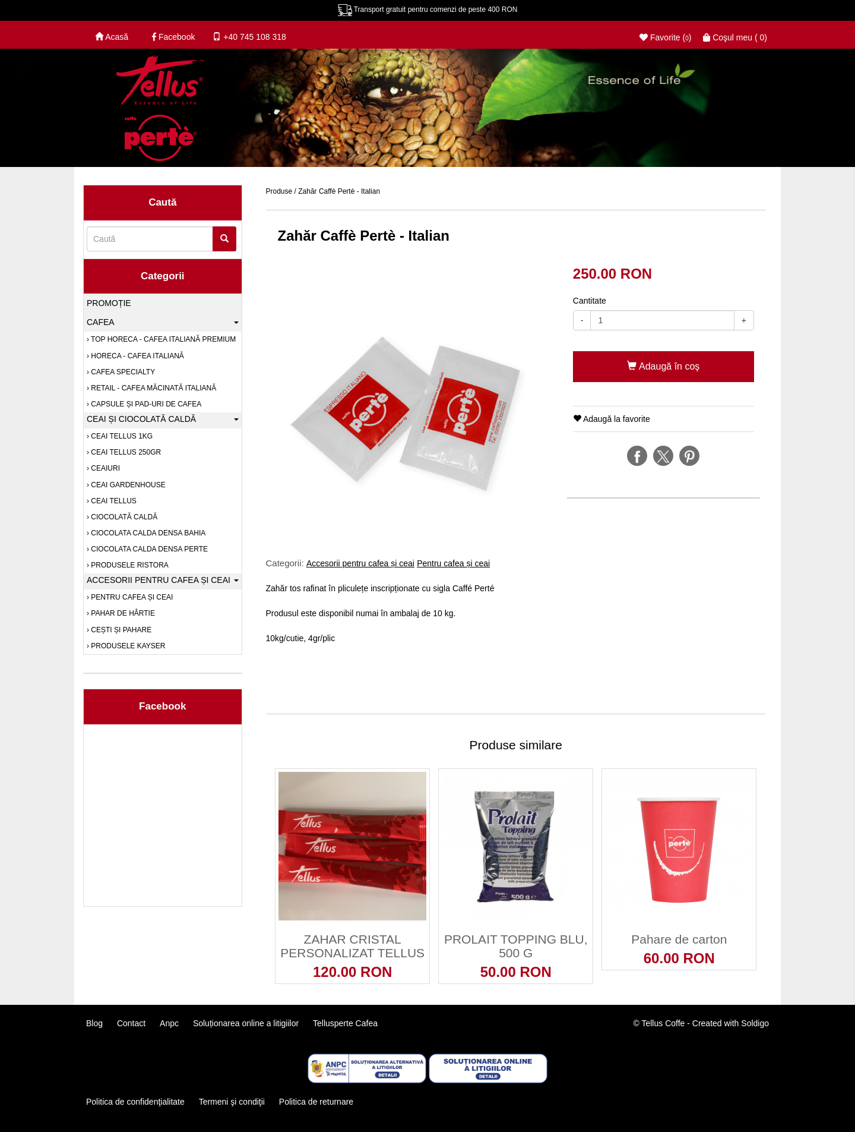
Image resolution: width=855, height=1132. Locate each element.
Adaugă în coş (663, 366)
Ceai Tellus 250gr (125, 452)
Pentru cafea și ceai (453, 563)
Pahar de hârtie (122, 613)
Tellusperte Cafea (345, 1023)
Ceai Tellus (113, 501)
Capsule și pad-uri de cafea (145, 404)
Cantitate (589, 300)
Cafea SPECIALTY (122, 372)
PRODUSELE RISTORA (129, 565)
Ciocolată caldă (123, 517)
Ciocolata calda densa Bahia (147, 533)
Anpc (169, 1023)
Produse (279, 191)
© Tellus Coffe (659, 1023)
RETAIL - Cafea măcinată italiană (152, 388)
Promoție (109, 303)
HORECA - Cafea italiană (136, 356)
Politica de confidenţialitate (135, 1101)
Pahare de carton (679, 939)
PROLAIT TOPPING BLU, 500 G (516, 946)
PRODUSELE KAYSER (127, 646)
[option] (410, 400)
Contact (131, 1023)
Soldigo (755, 1023)
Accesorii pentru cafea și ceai (360, 563)
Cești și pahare (120, 630)
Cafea (163, 322)
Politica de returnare (316, 1101)
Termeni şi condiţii (231, 1101)
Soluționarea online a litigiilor (246, 1023)
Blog (94, 1023)
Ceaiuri (104, 468)
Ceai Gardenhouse (127, 485)
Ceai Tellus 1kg (121, 436)
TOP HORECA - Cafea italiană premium (162, 339)
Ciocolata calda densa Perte (148, 549)
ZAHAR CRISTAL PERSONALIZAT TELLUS (352, 946)
